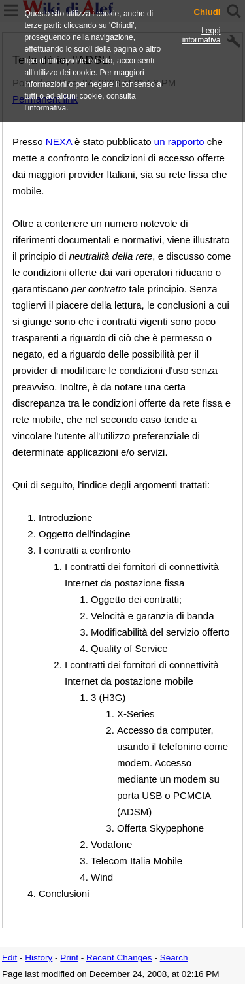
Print (69, 957)
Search (174, 957)
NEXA (59, 141)
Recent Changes (119, 957)
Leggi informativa (201, 35)
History (38, 957)
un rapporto (179, 141)
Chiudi (206, 12)
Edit (9, 957)
